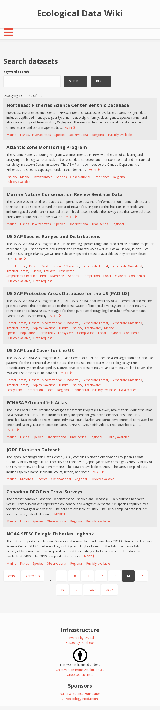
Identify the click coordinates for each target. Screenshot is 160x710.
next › (92, 589)
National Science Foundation (80, 693)
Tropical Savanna (43, 328)
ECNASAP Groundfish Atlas (36, 403)
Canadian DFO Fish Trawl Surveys (44, 492)
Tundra (36, 271)
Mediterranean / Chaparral (60, 266)
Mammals (57, 276)
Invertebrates (41, 135)
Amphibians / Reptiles (21, 276)
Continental (137, 276)
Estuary (11, 177)
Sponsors (80, 685)
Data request (42, 281)
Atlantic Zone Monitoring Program (46, 147)
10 (74, 576)
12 (101, 576)
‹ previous (33, 576)
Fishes (24, 135)
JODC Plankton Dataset (33, 450)
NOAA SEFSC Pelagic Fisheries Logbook (50, 534)
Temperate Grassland (126, 266)
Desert (34, 266)
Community (47, 333)
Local (107, 276)
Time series (101, 177)
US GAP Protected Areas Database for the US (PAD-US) (67, 293)
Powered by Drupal (80, 638)
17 (76, 589)
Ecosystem (66, 333)
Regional (98, 135)
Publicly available (120, 135)
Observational (79, 135)
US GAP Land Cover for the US (40, 350)
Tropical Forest (17, 271)
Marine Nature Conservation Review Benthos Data (64, 194)
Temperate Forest (95, 266)
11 (87, 576)
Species (59, 135)
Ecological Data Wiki (80, 13)
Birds (43, 276)
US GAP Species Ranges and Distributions (53, 236)
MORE (69, 128)
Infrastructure (80, 629)
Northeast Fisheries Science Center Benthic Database (67, 105)
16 (62, 589)
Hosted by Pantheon (80, 642)
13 (114, 576)
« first (12, 576)
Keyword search (16, 72)
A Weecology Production (80, 699)
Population (28, 333)
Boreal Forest (16, 266)
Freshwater (66, 271)
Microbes (26, 479)
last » (109, 589)
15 (141, 576)
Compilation (91, 276)
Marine (11, 135)
